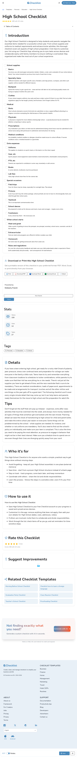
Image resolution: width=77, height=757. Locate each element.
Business (43, 669)
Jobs (5, 710)
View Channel (38, 295)
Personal (16, 9)
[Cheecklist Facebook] (5, 725)
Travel (42, 685)
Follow (9, 299)
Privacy (6, 717)
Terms (6, 720)
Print (8, 274)
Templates (9, 9)
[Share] (72, 753)
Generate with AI (62, 629)
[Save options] (68, 753)
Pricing (6, 714)
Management (44, 678)
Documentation (45, 701)
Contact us (43, 717)
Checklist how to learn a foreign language (52, 587)
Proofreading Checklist (48, 601)
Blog (41, 707)
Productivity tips (46, 704)
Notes (12, 753)
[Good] (14, 543)
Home (42, 675)
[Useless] (6, 543)
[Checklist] (34, 3)
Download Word (35, 274)
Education (24, 9)
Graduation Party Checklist (15, 595)
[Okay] (11, 543)
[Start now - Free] (69, 3)
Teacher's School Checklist (15, 601)
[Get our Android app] (12, 737)
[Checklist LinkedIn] (36, 725)
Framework (8, 704)
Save (63, 753)
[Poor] (8, 543)
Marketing (43, 682)
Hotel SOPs (44, 688)
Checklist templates (50, 665)
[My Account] (59, 3)
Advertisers (44, 714)
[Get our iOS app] (5, 737)
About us (7, 701)
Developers (44, 710)
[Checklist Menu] (3, 3)
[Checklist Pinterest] (26, 725)
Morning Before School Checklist (18, 586)
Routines (43, 691)
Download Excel (50, 274)
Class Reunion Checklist (49, 595)
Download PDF (20, 274)
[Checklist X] (15, 725)
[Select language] (20, 730)
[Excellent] (16, 543)
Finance (42, 672)
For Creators (8, 707)
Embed (63, 274)
